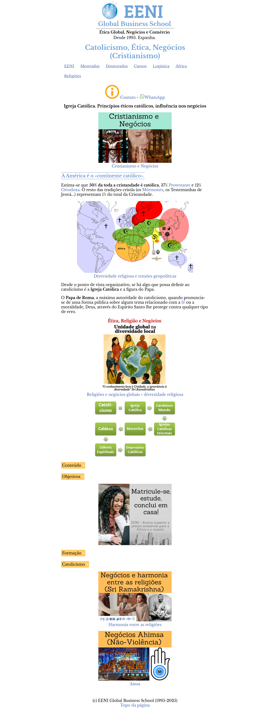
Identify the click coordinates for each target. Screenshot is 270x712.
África (181, 66)
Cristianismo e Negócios (135, 166)
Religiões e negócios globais (113, 394)
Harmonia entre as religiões (135, 624)
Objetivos (71, 476)
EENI (69, 66)
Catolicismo (73, 564)
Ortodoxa (70, 189)
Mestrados (90, 66)
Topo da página (135, 705)
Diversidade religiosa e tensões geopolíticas (135, 276)
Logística (161, 66)
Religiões (72, 76)
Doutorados (117, 66)
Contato (128, 97)
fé (183, 302)
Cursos (140, 66)
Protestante (179, 185)
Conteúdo (71, 465)
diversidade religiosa (163, 394)
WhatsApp (152, 97)
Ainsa (135, 684)
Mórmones (152, 189)
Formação (71, 553)
